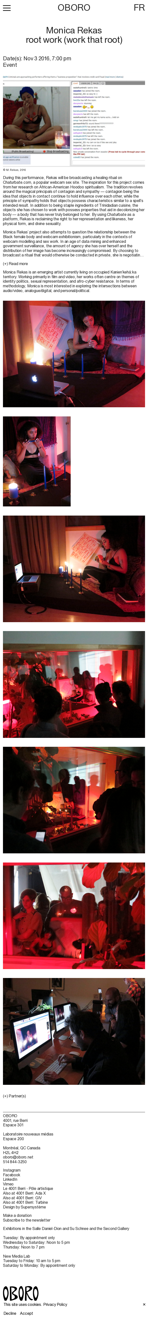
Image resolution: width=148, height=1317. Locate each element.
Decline (9, 1313)
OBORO (74, 7)
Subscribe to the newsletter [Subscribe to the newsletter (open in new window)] (26, 1220)
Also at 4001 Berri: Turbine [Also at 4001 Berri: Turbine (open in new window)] (25, 1202)
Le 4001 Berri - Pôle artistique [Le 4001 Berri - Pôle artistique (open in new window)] (28, 1188)
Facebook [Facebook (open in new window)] (11, 1175)
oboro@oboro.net (18, 1157)
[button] (7, 8)
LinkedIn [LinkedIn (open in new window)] (10, 1179)
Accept (26, 1313)
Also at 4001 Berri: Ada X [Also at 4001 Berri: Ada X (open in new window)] (24, 1193)
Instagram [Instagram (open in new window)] (12, 1170)
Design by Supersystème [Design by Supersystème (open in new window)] (24, 1207)
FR (139, 7)
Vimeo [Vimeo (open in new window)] (8, 1184)
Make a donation (17, 1215)
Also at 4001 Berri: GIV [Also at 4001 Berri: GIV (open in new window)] (22, 1198)
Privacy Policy (55, 1304)
